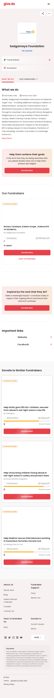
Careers (7, 606)
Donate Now (27, 170)
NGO (6, 627)
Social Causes (37, 624)
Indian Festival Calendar (10, 600)
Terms (6, 681)
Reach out (35, 597)
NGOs (33, 628)
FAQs (33, 593)
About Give (9, 590)
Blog (6, 594)
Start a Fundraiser (27, 258)
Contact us (9, 611)
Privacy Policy (9, 684)
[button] (27, 51)
